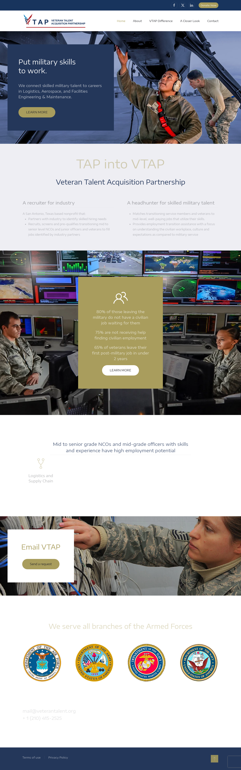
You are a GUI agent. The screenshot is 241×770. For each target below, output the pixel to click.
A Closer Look (190, 21)
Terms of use (30, 757)
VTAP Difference (161, 21)
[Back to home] (55, 21)
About (137, 21)
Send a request (41, 564)
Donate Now (208, 5)
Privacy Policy (57, 757)
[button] (213, 758)
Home (121, 21)
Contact (212, 21)
